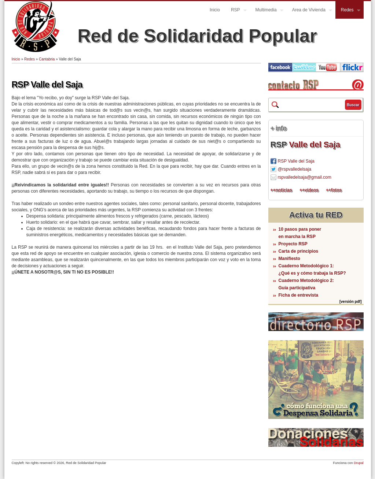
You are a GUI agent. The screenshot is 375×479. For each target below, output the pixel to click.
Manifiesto (289, 258)
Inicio (215, 9)
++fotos (334, 190)
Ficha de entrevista (299, 295)
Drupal (359, 463)
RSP (236, 10)
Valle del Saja (314, 144)
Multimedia (266, 10)
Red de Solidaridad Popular (197, 36)
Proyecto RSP (293, 243)
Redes (347, 10)
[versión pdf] (350, 302)
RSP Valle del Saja (47, 84)
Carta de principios (299, 251)
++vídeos (309, 190)
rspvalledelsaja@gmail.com (304, 177)
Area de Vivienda (309, 10)
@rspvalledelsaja (295, 169)
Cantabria (47, 59)
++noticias (281, 190)
